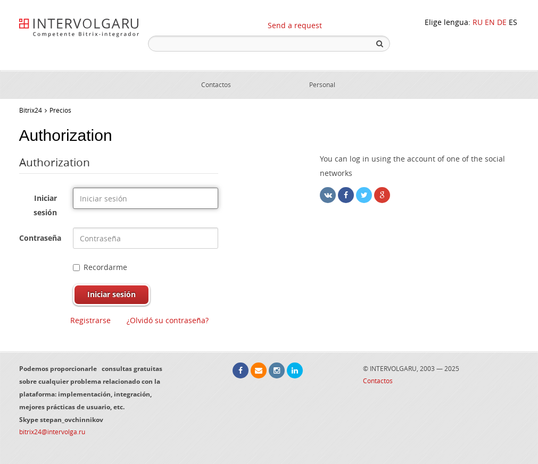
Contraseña (40, 238)
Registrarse (90, 320)
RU (478, 22)
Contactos (216, 84)
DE (502, 22)
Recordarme (100, 267)
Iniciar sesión (45, 205)
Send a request (295, 25)
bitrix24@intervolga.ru (52, 431)
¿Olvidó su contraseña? (168, 320)
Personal (322, 84)
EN (490, 22)
